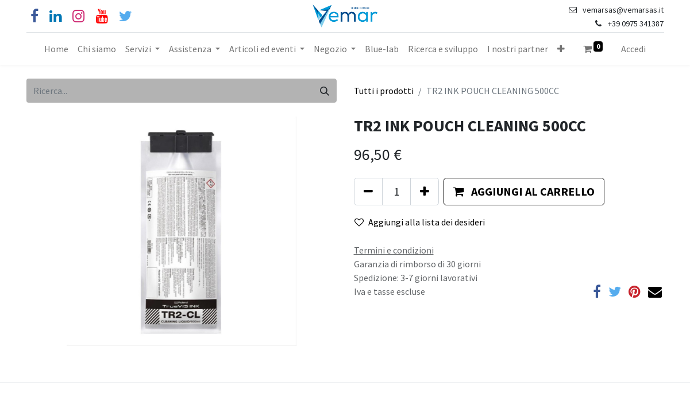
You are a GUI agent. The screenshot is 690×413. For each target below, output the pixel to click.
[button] (561, 48)
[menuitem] (56, 48)
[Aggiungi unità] (424, 191)
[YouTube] (102, 16)
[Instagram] (78, 16)
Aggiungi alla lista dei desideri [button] (419, 222)
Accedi (633, 48)
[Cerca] (325, 91)
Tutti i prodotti (384, 90)
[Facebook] (34, 16)
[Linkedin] (55, 16)
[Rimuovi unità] (368, 191)
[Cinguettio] (125, 16)
